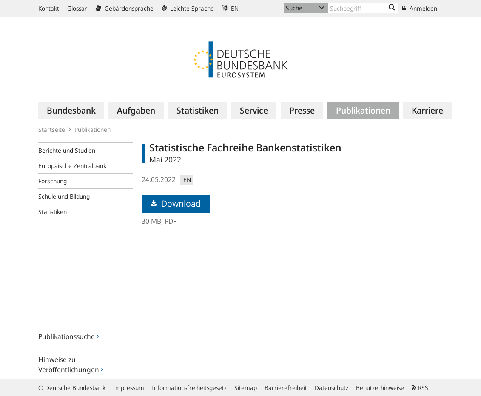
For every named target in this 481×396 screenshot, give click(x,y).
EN (230, 8)
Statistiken (52, 212)
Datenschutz (331, 388)
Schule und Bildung (64, 196)
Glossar (77, 8)
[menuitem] (71, 110)
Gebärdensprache (124, 8)
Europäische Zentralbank (72, 166)
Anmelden (419, 8)
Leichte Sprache (188, 8)
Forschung (52, 181)
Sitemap (245, 388)
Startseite (51, 129)
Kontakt (48, 8)
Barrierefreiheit (286, 388)
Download (176, 203)
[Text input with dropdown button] (363, 8)
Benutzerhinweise (380, 388)
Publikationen (92, 129)
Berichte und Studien (66, 150)
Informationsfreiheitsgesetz (189, 388)
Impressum (128, 388)
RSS (420, 388)
